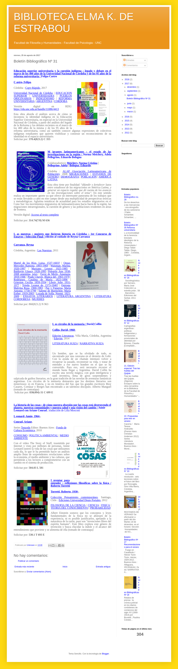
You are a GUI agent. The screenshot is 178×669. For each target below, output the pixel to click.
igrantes (57, 151)
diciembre (132, 87)
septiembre (132, 91)
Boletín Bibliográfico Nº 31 (138, 98)
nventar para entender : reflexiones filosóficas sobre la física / (81, 481)
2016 (127, 117)
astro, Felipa (23, 82)
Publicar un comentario (28, 561)
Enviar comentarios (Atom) (39, 571)
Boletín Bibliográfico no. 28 (131, 197)
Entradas (128, 60)
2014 (127, 124)
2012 (127, 132)
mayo (130, 107)
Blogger (105, 654)
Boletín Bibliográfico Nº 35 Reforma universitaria (131, 226)
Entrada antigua (103, 566)
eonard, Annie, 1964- (28, 416)
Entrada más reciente (24, 566)
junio (129, 103)
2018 (127, 79)
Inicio (65, 566)
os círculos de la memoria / (71, 324)
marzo (130, 111)
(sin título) (139, 502)
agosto (130, 95)
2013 (127, 129)
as (18, 233)
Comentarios (130, 65)
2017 (127, 83)
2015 (127, 120)
